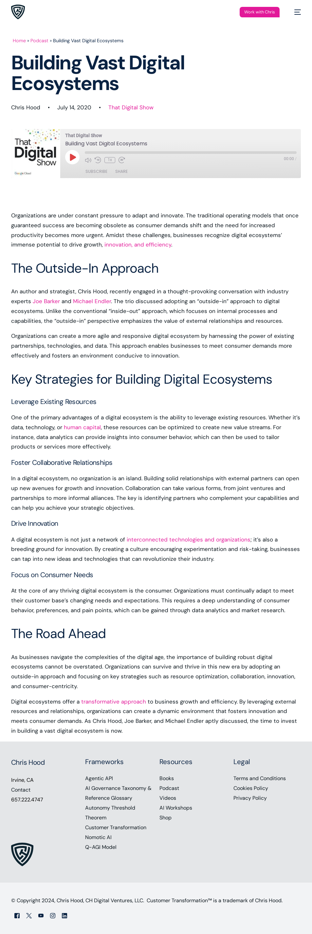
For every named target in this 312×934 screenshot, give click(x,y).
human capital (82, 427)
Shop (165, 817)
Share (121, 171)
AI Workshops (175, 807)
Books (166, 778)
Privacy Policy (250, 798)
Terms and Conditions (259, 778)
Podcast (39, 41)
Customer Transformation (115, 827)
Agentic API (99, 778)
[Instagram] (53, 915)
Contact (20, 789)
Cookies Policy (250, 788)
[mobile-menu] (294, 12)
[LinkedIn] (64, 915)
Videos (167, 798)
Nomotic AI (98, 837)
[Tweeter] (29, 915)
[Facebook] (17, 915)
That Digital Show (131, 107)
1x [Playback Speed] (110, 159)
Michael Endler (92, 301)
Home (19, 41)
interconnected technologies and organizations (188, 539)
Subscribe (96, 171)
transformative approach (113, 701)
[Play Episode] (72, 157)
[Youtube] (41, 915)
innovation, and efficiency (137, 244)
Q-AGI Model (101, 847)
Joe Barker (46, 301)
